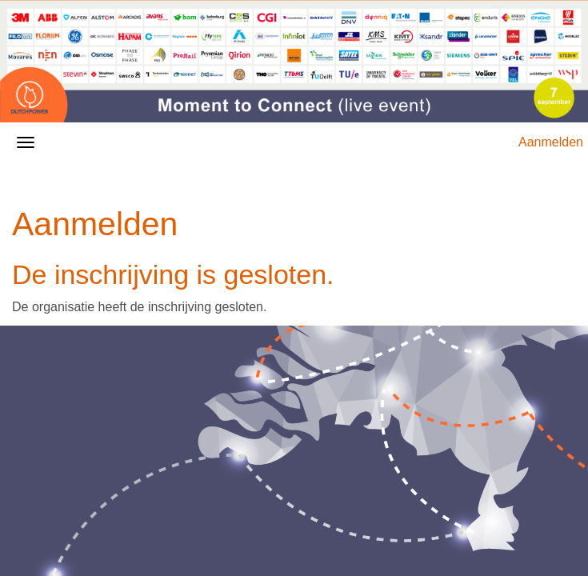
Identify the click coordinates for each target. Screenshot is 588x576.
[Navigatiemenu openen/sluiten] (25, 142)
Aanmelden (550, 142)
